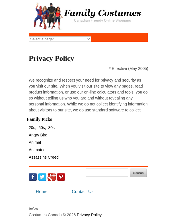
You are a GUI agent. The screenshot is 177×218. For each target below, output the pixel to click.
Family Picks (39, 119)
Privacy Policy (89, 215)
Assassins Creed (44, 157)
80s (51, 127)
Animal (35, 142)
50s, (42, 127)
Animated (37, 150)
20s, (32, 127)
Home (42, 191)
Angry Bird (38, 135)
